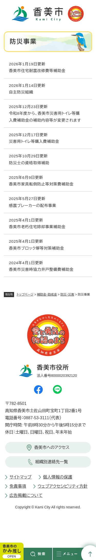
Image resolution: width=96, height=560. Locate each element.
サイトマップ (20, 477)
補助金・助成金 (47, 294)
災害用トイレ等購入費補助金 (34, 141)
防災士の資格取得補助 (29, 163)
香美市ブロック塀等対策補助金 (36, 248)
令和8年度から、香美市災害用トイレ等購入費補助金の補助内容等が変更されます (45, 116)
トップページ (25, 294)
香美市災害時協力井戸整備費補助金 (41, 269)
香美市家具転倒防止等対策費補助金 (41, 184)
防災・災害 (67, 294)
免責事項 (17, 486)
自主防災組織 (21, 92)
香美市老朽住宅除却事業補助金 (37, 227)
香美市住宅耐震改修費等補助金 (37, 70)
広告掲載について (25, 495)
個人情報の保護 (57, 477)
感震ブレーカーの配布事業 (32, 205)
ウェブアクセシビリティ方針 (63, 486)
